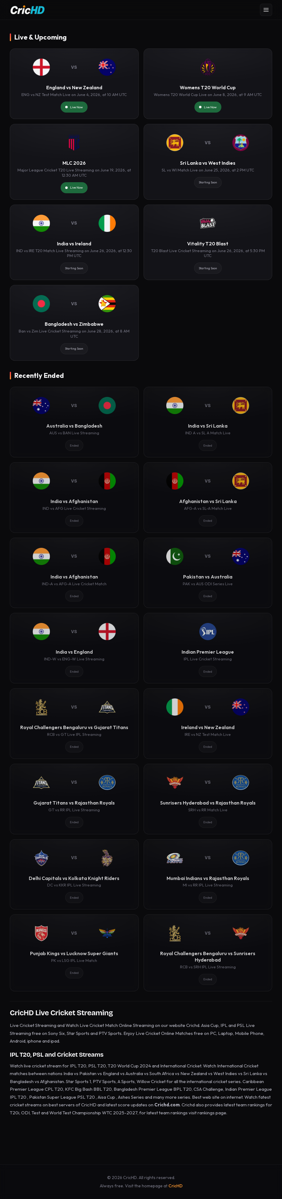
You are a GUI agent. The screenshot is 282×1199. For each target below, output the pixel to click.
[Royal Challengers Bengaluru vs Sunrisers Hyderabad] (208, 952)
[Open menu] (266, 10)
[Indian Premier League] (208, 648)
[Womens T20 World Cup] (208, 83)
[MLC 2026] (74, 162)
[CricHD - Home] (27, 10)
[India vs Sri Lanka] (208, 422)
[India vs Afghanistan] (74, 497)
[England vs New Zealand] (74, 83)
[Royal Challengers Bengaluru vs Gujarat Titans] (74, 723)
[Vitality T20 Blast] (208, 242)
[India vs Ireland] (74, 242)
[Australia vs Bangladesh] (74, 422)
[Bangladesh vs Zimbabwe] (74, 323)
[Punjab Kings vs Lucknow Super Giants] (74, 952)
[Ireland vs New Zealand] (208, 723)
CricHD (175, 1186)
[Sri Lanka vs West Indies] (208, 162)
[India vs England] (74, 648)
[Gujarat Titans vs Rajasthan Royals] (74, 799)
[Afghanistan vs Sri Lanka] (208, 497)
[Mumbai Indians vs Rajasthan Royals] (208, 874)
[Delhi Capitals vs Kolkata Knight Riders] (74, 874)
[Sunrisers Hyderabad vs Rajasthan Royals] (208, 799)
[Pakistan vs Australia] (208, 573)
